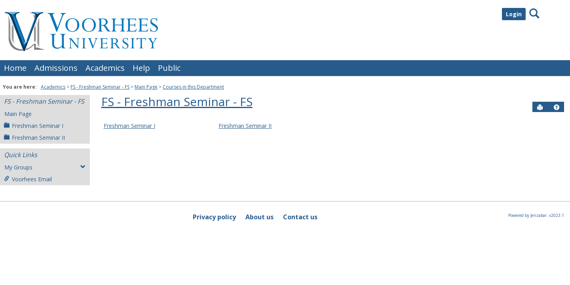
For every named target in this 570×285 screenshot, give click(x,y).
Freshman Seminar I (33, 125)
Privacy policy (214, 217)
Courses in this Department (193, 87)
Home (15, 68)
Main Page (146, 87)
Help (141, 68)
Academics (105, 68)
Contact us (300, 217)
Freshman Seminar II (34, 137)
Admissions (56, 68)
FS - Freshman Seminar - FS (99, 87)
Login (514, 14)
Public (169, 68)
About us (259, 217)
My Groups (45, 167)
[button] (556, 107)
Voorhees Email (28, 179)
